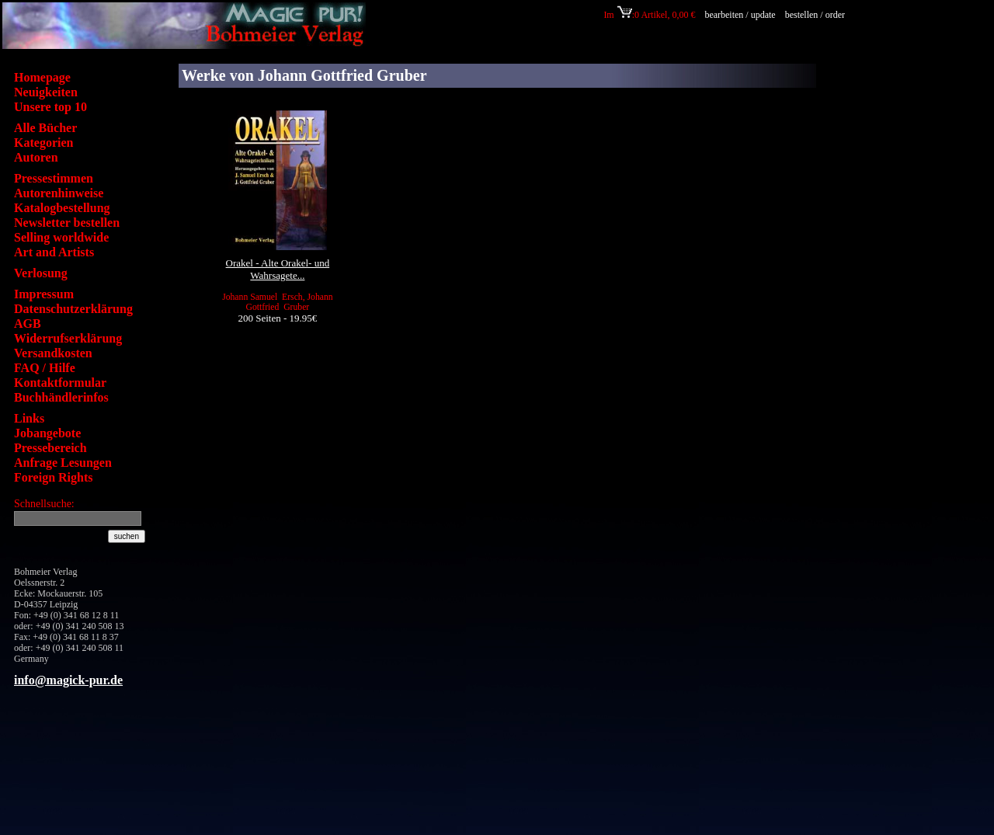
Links (29, 418)
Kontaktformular (60, 382)
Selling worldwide (61, 237)
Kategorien (43, 142)
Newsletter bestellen (67, 222)
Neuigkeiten (46, 92)
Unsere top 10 (50, 106)
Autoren (36, 157)
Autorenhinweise (58, 193)
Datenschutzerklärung (73, 308)
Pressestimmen (53, 178)
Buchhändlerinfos (61, 397)
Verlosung (41, 273)
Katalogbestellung (62, 207)
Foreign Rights (53, 477)
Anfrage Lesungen (63, 462)
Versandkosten (53, 353)
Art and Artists (54, 252)
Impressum (44, 294)
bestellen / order (816, 14)
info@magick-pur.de (68, 680)
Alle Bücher (45, 127)
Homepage (42, 77)
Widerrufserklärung (68, 338)
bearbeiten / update (739, 14)
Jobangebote (47, 433)
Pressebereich (50, 447)
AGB (27, 323)
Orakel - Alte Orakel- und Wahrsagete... (278, 269)
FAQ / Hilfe (44, 367)
